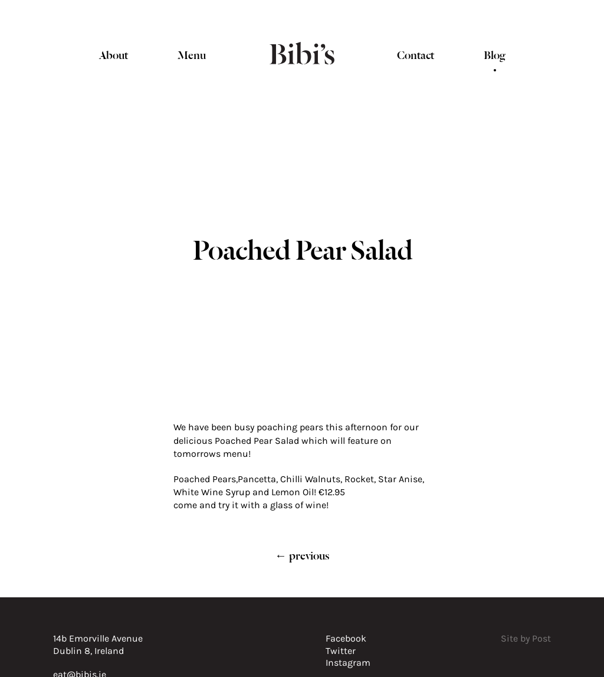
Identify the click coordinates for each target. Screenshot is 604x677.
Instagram (348, 662)
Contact (415, 54)
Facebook (346, 638)
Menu (192, 54)
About (113, 54)
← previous (302, 554)
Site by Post (526, 638)
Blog (494, 54)
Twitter (341, 650)
